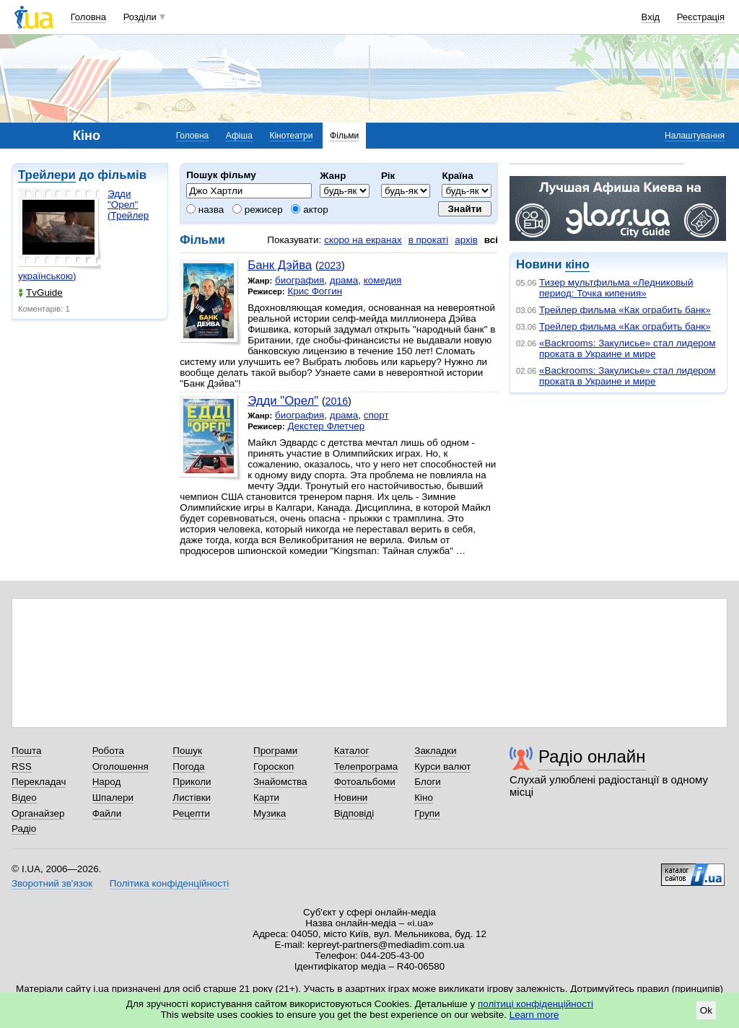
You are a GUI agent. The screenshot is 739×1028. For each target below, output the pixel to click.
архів (466, 239)
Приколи (191, 781)
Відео (24, 797)
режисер (257, 209)
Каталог (352, 750)
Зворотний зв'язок (52, 883)
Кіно (423, 797)
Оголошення (120, 766)
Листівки (191, 797)
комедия (383, 280)
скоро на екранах (362, 239)
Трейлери (47, 175)
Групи (427, 813)
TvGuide (40, 292)
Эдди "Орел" (283, 401)
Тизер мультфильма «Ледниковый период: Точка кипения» (616, 288)
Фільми (344, 136)
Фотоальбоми (364, 781)
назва (205, 209)
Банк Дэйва (280, 265)
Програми (275, 750)
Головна (88, 17)
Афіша (239, 136)
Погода (188, 766)
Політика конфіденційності (169, 883)
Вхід (651, 17)
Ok (706, 1010)
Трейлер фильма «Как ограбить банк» (625, 309)
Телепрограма (366, 766)
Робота (108, 750)
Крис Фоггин (314, 291)
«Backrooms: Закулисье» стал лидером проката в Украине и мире (627, 348)
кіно (577, 264)
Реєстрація (701, 17)
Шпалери (113, 797)
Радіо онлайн (592, 756)
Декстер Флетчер (325, 426)
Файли (107, 813)
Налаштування (695, 136)
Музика (269, 813)
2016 (336, 401)
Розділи (140, 17)
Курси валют (442, 766)
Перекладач (39, 781)
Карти (266, 797)
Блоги (427, 781)
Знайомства (280, 781)
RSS (22, 766)
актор (309, 209)
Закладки (435, 750)
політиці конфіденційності (535, 1003)
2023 (330, 265)
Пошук (187, 750)
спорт (376, 415)
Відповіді (354, 813)
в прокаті (428, 239)
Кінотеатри (290, 136)
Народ (106, 781)
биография (299, 280)
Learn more (534, 1014)
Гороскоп (273, 766)
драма (344, 280)
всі (491, 239)
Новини (351, 797)
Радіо (24, 828)
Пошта (26, 750)
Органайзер (38, 813)
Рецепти (191, 813)
